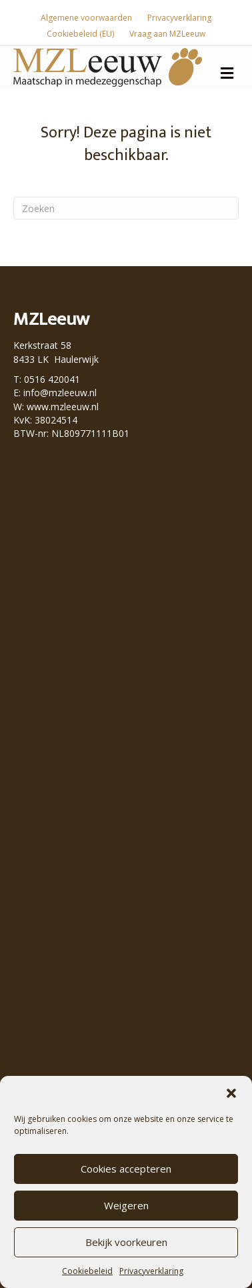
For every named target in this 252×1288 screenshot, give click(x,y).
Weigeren (126, 1205)
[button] (231, 1093)
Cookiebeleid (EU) (80, 33)
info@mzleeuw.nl (60, 392)
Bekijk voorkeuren (126, 1242)
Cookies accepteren (126, 1168)
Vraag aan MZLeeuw (167, 33)
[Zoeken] (126, 208)
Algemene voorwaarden (86, 17)
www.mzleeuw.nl (63, 406)
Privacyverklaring (151, 1271)
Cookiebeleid (87, 1271)
